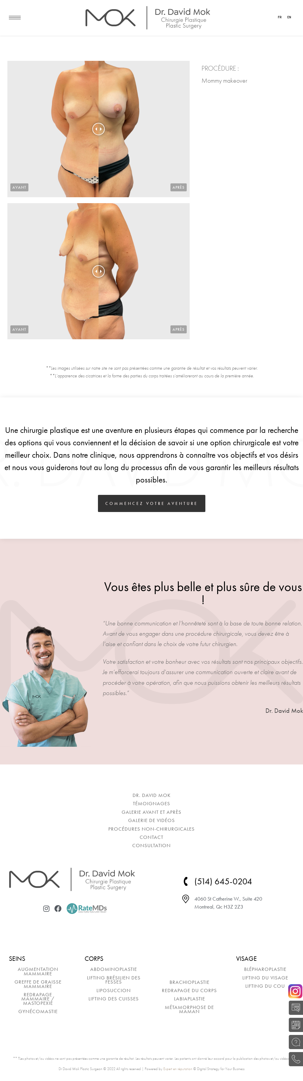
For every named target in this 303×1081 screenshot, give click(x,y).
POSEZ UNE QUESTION (294, 1042)
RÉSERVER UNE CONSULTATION (294, 1025)
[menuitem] (151, 795)
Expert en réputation (177, 1068)
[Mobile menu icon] (15, 17)
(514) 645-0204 (294, 1059)
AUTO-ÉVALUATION (294, 1008)
